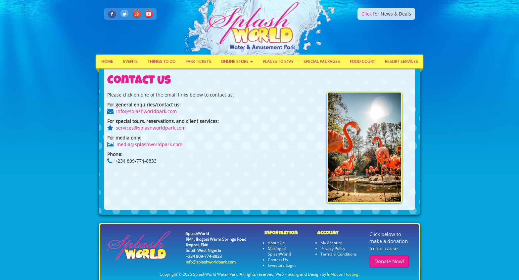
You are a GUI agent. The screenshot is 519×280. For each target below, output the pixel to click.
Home (107, 61)
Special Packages (322, 61)
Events (130, 61)
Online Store (237, 61)
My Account (331, 243)
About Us (276, 243)
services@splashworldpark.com (151, 128)
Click (366, 14)
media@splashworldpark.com (149, 144)
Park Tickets (198, 61)
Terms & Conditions (338, 254)
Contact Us (278, 259)
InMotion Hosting (342, 274)
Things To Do (161, 61)
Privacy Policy (332, 248)
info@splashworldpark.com (211, 262)
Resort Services (401, 61)
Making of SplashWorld (279, 251)
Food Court (362, 61)
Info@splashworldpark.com (146, 111)
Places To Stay (278, 61)
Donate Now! (389, 261)
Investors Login (282, 265)
